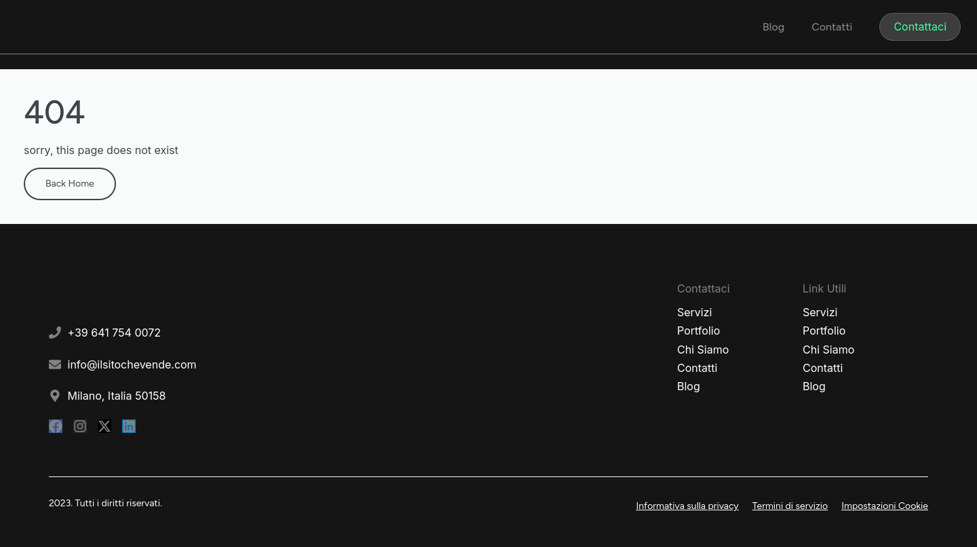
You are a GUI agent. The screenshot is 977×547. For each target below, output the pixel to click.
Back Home (69, 183)
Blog (773, 26)
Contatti (831, 26)
